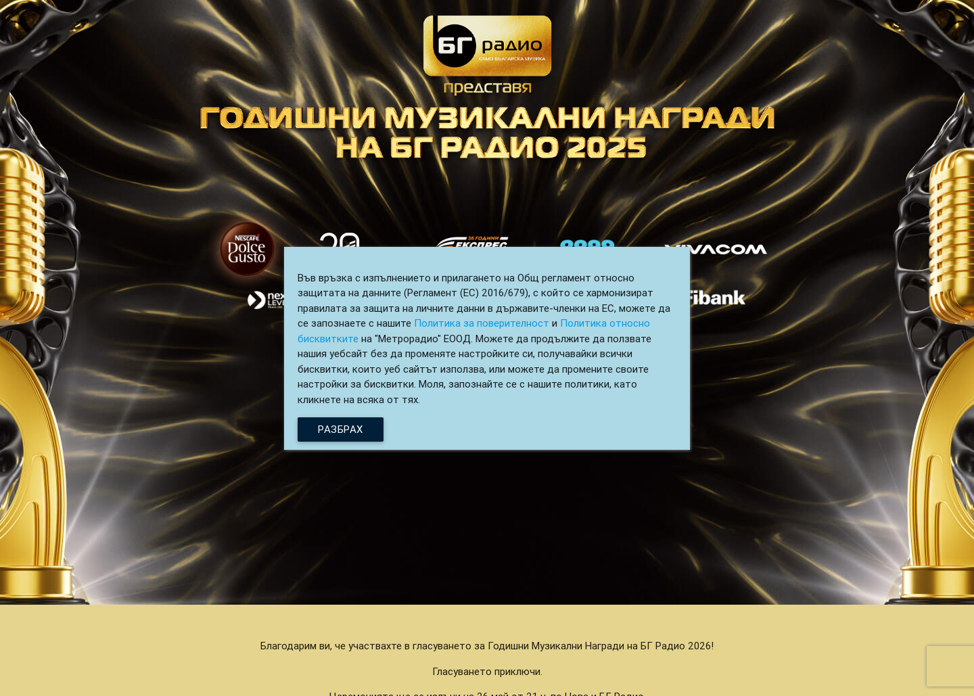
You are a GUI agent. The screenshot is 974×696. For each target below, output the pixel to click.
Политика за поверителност (481, 323)
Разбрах (340, 429)
